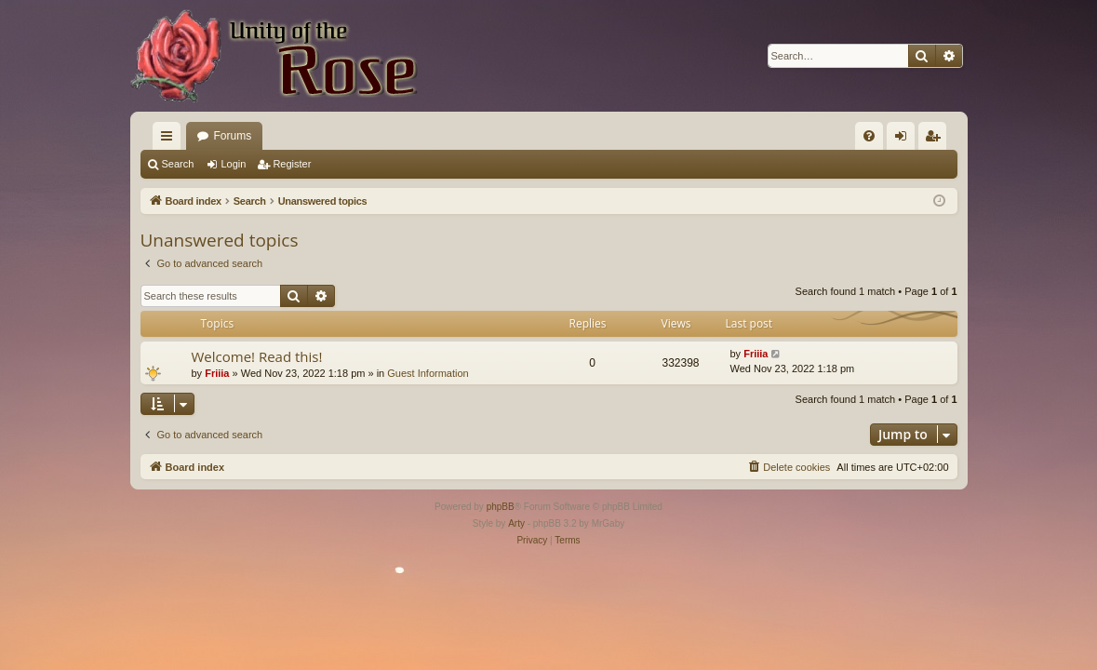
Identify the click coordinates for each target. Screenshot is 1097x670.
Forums (233, 135)
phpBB (501, 507)
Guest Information (427, 373)
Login (233, 163)
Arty (516, 523)
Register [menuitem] (935, 139)
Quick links (170, 139)
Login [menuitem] (904, 139)
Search (178, 163)
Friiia (217, 373)
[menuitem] (869, 136)
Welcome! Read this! (257, 356)
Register (292, 163)
